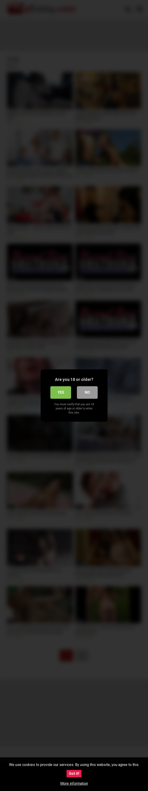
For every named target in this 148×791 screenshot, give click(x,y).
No (87, 392)
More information (74, 783)
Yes (60, 392)
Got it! (74, 773)
